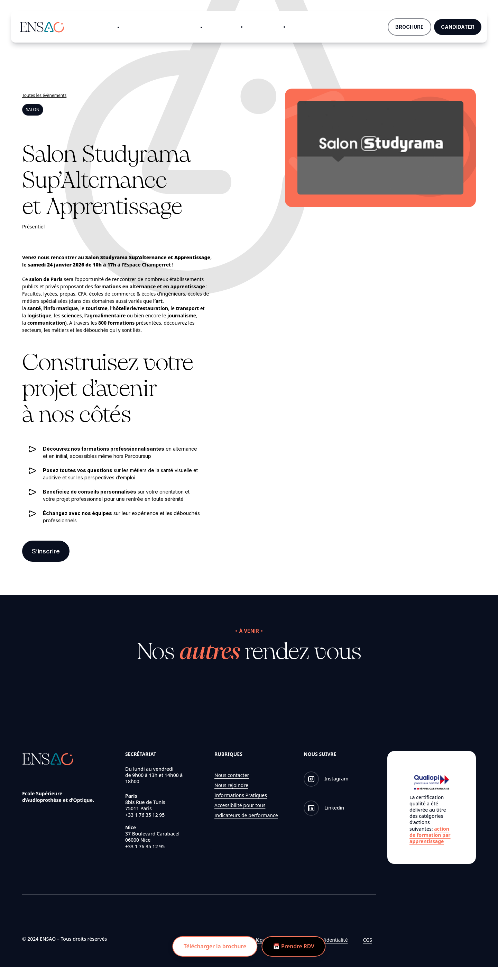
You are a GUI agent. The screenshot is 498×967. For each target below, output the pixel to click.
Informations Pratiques (240, 795)
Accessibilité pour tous (239, 805)
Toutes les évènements (44, 95)
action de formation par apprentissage (430, 834)
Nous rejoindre (231, 785)
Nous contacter (231, 775)
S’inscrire (46, 551)
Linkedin (334, 808)
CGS (367, 940)
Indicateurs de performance (246, 815)
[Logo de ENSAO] (42, 26)
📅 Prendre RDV (295, 946)
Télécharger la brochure (214, 946)
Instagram (336, 779)
